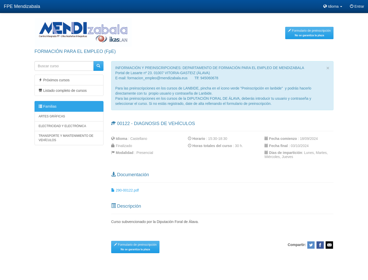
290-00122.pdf (125, 190)
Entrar (357, 6)
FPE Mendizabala (22, 6)
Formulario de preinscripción (309, 33)
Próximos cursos (54, 80)
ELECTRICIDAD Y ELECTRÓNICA (62, 126)
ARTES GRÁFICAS (52, 116)
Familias (47, 106)
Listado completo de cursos (63, 90)
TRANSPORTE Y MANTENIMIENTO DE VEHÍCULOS (66, 138)
